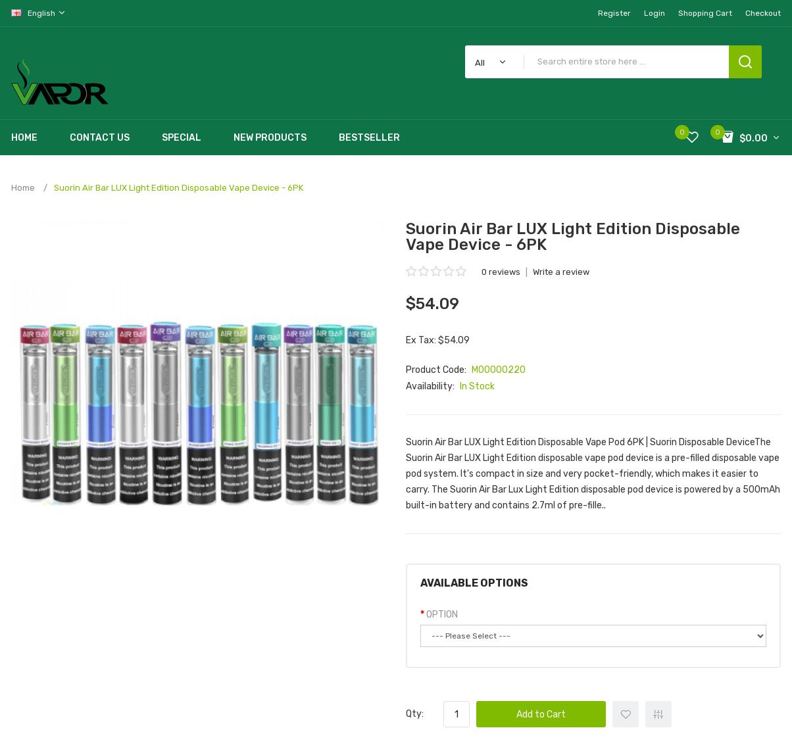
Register (614, 13)
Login (654, 13)
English (38, 13)
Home (23, 188)
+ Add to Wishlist (625, 714)
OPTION (442, 614)
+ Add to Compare (658, 714)
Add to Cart (541, 714)
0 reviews (501, 272)
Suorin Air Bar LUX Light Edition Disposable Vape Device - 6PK (178, 188)
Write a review (561, 272)
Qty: (415, 713)
